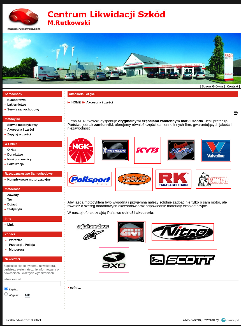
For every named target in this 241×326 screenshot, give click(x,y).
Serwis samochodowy (23, 109)
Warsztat (15, 240)
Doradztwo (15, 154)
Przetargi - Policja (22, 244)
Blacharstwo (16, 99)
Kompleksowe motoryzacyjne (28, 179)
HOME (76, 102)
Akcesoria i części (20, 129)
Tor (9, 199)
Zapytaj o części (19, 134)
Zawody (13, 194)
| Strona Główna (211, 86)
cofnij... (75, 287)
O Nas (11, 149)
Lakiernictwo (16, 104)
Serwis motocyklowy (22, 124)
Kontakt (232, 86)
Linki (11, 224)
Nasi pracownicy (19, 159)
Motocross (17, 249)
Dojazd (12, 204)
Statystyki (14, 209)
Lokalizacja (15, 164)
